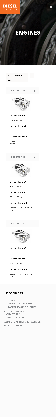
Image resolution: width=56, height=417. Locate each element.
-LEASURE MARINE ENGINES (21, 307)
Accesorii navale (14, 325)
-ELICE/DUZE (13, 314)
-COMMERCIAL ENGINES (19, 303)
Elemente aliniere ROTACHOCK (22, 322)
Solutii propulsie (15, 311)
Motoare (9, 300)
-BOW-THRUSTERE (16, 317)
